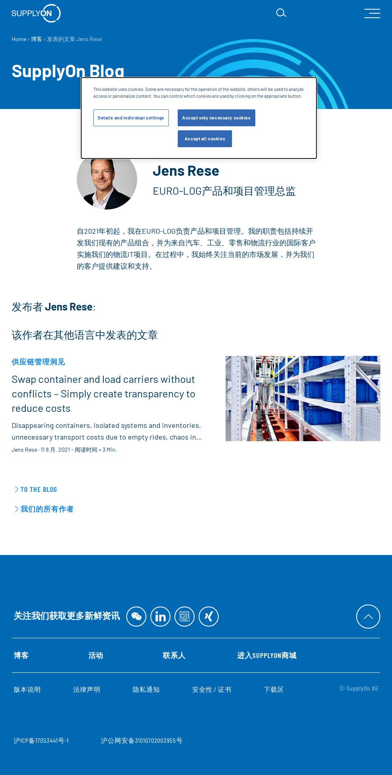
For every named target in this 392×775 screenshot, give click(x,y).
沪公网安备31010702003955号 (142, 740)
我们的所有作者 (47, 508)
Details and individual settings (131, 117)
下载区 (274, 689)
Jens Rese (24, 449)
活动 (96, 655)
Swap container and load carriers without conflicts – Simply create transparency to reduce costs (103, 393)
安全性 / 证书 (212, 689)
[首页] (36, 13)
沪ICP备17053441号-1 (41, 740)
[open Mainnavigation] (372, 13)
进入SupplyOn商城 (266, 655)
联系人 (174, 655)
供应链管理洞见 (38, 361)
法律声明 (87, 689)
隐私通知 (146, 689)
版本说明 (27, 689)
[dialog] (198, 118)
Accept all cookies (205, 138)
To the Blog (39, 489)
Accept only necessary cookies (216, 117)
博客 (21, 655)
